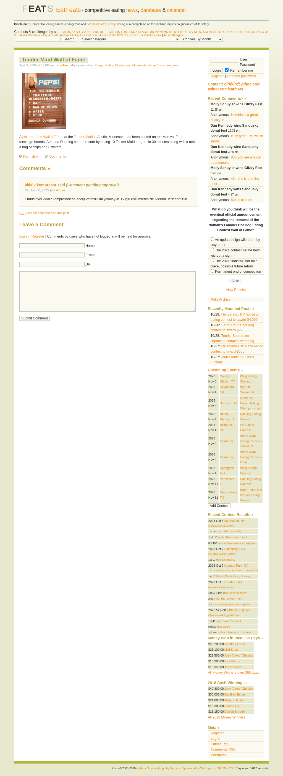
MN (166, 31)
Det (88, 35)
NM (205, 31)
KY (138, 31)
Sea (135, 35)
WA (25, 35)
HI (115, 31)
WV (30, 35)
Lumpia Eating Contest (221, 526)
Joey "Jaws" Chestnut (228, 621)
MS (171, 31)
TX (262, 31)
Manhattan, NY (234, 520)
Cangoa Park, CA (236, 565)
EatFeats (68, 9)
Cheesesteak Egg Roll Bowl (224, 615)
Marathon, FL (229, 441)
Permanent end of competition (238, 272)
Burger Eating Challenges (113, 65)
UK (56, 35)
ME (147, 31)
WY (40, 35)
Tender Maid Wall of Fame (53, 60)
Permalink (30, 156)
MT (182, 31)
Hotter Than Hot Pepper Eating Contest (251, 495)
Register (38, 236)
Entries (220, 744)
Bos (66, 35)
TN (258, 31)
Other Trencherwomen (163, 65)
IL (122, 31)
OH (225, 31)
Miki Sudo (231, 649)
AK (69, 31)
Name (90, 246)
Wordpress (219, 755)
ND (220, 31)
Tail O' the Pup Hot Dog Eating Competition (233, 570)
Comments (57, 156)
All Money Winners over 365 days (233, 673)
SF (130, 35)
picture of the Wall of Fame (43, 137)
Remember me (239, 70)
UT (267, 31)
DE (102, 31)
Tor (141, 35)
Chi (72, 35)
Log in (24, 236)
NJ (201, 31)
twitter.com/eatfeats (225, 89)
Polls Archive (220, 299)
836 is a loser (241, 200)
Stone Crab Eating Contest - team (251, 457)
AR (78, 31)
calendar (176, 10)
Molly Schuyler (234, 700)
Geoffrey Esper (234, 644)
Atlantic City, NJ (239, 610)
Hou (94, 35)
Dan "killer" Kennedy (229, 531)
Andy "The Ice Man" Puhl (232, 537)
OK (230, 31)
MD (152, 31)
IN (125, 31)
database (151, 10)
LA (142, 31)
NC (215, 31)
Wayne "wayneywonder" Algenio (236, 543)
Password (233, 65)
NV (191, 31)
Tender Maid (83, 137)
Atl (62, 35)
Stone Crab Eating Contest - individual (251, 441)
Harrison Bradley (225, 559)
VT (16, 35)
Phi (126, 35)
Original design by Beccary (163, 768)
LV (109, 35)
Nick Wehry (223, 627)
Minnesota (139, 65)
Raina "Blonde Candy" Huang (233, 576)
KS (133, 31)
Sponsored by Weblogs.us (198, 768)
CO (87, 31)
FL (106, 31)
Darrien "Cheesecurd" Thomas (233, 632)
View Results (236, 290)
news (132, 10)
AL (64, 31)
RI (244, 31)
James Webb (233, 667)
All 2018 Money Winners (226, 717)
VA (20, 35)
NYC (120, 35)
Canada (48, 35)
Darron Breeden (235, 711)
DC (97, 31)
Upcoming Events (224, 370)
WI (35, 35)
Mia (113, 35)
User (229, 59)
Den (82, 35)
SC (248, 31)
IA (129, 31)
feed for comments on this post (44, 213)
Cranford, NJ (233, 582)
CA (83, 31)
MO (176, 31)
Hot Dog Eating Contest (221, 554)
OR (235, 31)
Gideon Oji (231, 706)
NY (211, 31)
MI (161, 31)
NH (196, 31)
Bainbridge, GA (234, 549)
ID (118, 31)
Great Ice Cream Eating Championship (250, 403)
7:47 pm (59, 190)
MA (157, 31)
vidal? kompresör (40, 185)
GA (111, 31)
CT (92, 31)
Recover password (241, 76)
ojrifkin (63, 65)
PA (240, 31)
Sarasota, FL (228, 403)
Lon (104, 35)
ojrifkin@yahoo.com (242, 84)
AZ (73, 31)
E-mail (90, 255)
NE (186, 31)
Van (146, 35)
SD (253, 31)
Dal (77, 35)
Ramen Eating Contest (221, 587)
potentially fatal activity (101, 24)
